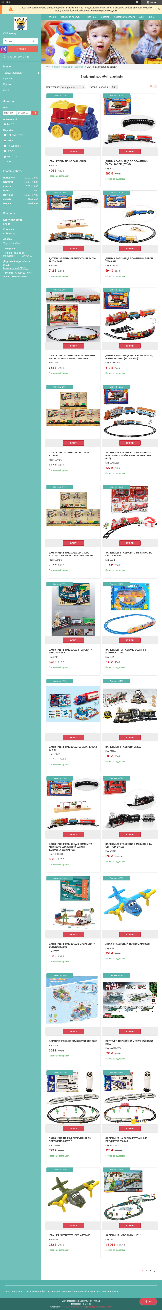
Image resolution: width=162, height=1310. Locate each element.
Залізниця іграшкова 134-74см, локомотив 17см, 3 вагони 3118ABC (72, 554)
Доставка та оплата (124, 17)
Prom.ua (96, 1301)
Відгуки (7, 84)
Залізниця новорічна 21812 (123, 1235)
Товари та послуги (13, 72)
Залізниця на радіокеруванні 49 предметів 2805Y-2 (126, 1139)
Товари (55, 67)
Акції (6, 89)
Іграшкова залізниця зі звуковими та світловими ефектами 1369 (72, 357)
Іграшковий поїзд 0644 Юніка (67, 161)
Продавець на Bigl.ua (81, 1304)
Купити (73, 152)
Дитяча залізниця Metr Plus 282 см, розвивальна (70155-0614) (129, 357)
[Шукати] (34, 41)
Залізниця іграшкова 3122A (123, 747)
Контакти (104, 17)
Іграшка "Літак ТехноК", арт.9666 (69, 1235)
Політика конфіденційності (99, 1307)
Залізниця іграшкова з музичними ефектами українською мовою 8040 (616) (128, 455)
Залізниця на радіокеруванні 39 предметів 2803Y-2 (70, 1139)
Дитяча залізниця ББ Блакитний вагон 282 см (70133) (126, 163)
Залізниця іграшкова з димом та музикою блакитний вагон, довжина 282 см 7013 (70, 847)
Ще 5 (9, 161)
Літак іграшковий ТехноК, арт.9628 (127, 944)
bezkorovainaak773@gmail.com (17, 268)
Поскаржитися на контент (73, 1307)
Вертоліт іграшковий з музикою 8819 (73, 1041)
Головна (52, 17)
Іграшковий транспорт (73, 67)
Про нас (8, 78)
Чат (148, 1301)
